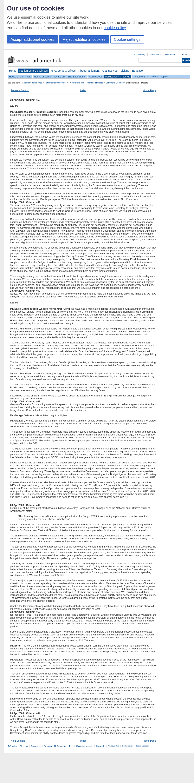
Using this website (84, 746)
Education (138, 70)
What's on (59, 76)
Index (83, 90)
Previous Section (20, 90)
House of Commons (20, 76)
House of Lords (42, 76)
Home (12, 70)
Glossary (24, 746)
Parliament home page (31, 83)
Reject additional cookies (84, 39)
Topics (164, 76)
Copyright (100, 746)
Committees (95, 76)
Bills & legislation (77, 76)
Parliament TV (141, 76)
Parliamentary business (33, 70)
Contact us (185, 54)
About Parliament (89, 70)
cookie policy (115, 28)
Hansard (99, 83)
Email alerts (155, 54)
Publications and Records (81, 83)
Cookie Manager (142, 746)
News (155, 76)
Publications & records (117, 76)
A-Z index (12, 746)
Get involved (110, 70)
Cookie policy (127, 746)
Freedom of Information (55, 746)
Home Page (149, 90)
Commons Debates (115, 83)
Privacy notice (113, 746)
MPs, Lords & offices (63, 70)
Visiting (124, 70)
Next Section (18, 740)
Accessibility (139, 54)
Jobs (71, 746)
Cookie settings (127, 39)
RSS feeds (170, 54)
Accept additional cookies (32, 39)
